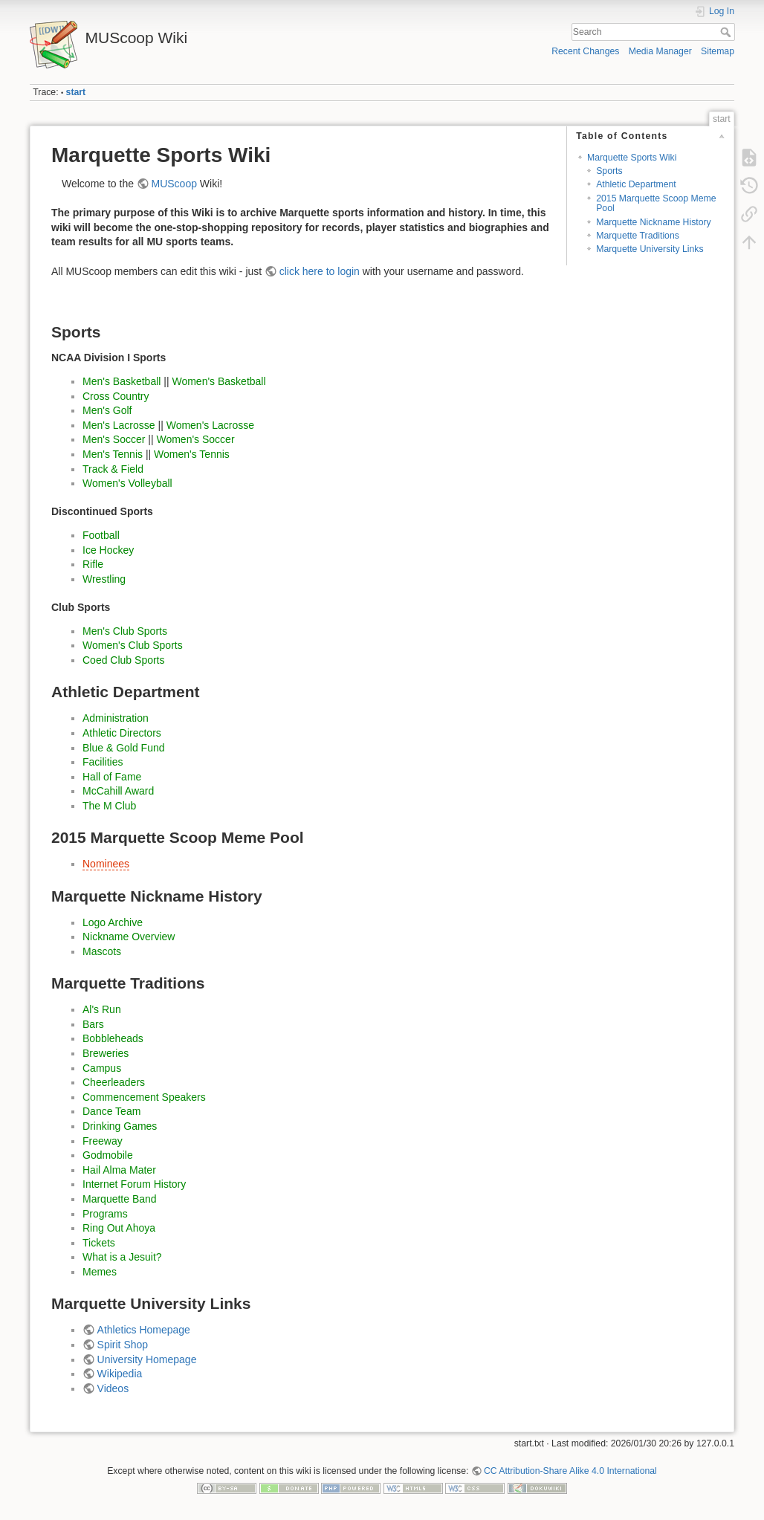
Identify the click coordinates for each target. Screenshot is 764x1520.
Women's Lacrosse (210, 425)
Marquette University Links (649, 249)
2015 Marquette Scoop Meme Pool (656, 203)
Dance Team (111, 1111)
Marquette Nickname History (653, 222)
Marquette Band (119, 1199)
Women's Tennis (192, 454)
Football (101, 535)
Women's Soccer (195, 439)
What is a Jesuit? (122, 1257)
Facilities (102, 762)
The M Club (109, 806)
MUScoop (174, 184)
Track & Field (112, 469)
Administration (115, 718)
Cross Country (115, 396)
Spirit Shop (122, 1345)
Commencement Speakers (144, 1097)
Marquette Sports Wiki (632, 157)
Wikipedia (120, 1374)
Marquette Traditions (637, 235)
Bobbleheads (112, 1038)
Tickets (98, 1243)
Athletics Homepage (143, 1330)
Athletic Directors (121, 733)
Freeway (102, 1141)
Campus (101, 1068)
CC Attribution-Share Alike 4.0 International (570, 1471)
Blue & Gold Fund (123, 748)
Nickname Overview (128, 936)
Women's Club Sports (132, 645)
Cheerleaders (113, 1082)
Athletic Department (636, 184)
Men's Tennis (112, 454)
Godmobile (107, 1155)
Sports (609, 171)
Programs (105, 1214)
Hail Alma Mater (119, 1170)
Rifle (92, 564)
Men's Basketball (121, 381)
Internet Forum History (134, 1184)
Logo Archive (112, 922)
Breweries (105, 1053)
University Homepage (147, 1359)
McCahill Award (118, 791)
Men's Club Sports (124, 631)
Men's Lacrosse (118, 425)
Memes (99, 1272)
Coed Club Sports (123, 660)
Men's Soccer (113, 439)
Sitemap (717, 51)
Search (727, 32)
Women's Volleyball (127, 483)
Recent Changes (585, 51)
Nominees (105, 864)
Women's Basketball (218, 381)
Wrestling (104, 579)
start (76, 92)
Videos (113, 1388)
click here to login (319, 271)
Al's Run (101, 1009)
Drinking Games (119, 1126)
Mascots (101, 951)
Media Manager (660, 51)
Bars (93, 1024)
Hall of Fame (111, 777)
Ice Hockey (108, 550)
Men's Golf (107, 410)
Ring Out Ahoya (118, 1228)
